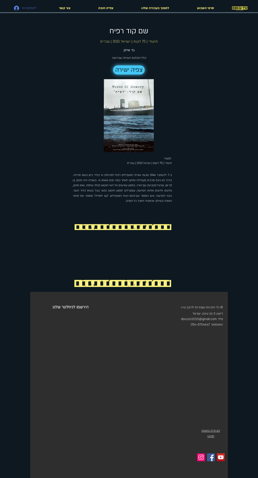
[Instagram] (201, 457)
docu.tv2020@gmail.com (199, 319)
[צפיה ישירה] (129, 70)
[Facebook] (211, 457)
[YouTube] (221, 457)
